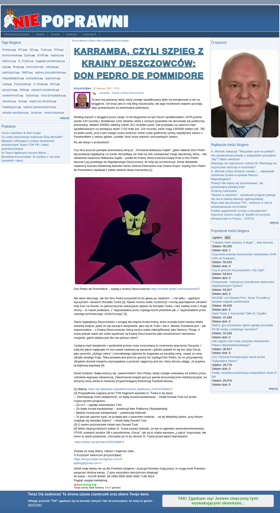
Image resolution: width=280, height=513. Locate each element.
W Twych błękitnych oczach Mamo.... (25, 152)
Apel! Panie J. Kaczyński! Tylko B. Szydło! (239, 313)
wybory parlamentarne (37, 107)
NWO (25, 72)
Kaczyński (20, 84)
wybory (55, 55)
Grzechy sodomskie (224, 191)
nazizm (30, 95)
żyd (4, 67)
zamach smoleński (43, 89)
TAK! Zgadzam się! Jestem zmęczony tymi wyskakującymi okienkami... (218, 500)
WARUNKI (35, 505)
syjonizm (50, 78)
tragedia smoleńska (48, 61)
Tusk (44, 49)
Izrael (34, 112)
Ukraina (7, 101)
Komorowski (10, 55)
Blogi (92, 40)
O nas (55, 34)
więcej (64, 118)
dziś (227, 237)
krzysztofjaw (82, 88)
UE (31, 49)
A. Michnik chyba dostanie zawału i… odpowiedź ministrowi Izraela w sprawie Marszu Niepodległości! (242, 175)
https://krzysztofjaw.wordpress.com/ (98, 459)
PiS (56, 49)
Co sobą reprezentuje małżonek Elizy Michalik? (32, 137)
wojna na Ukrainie (40, 101)
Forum (71, 34)
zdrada (50, 67)
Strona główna (16, 34)
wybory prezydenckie (48, 72)
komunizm (33, 67)
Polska (6, 49)
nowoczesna (52, 112)
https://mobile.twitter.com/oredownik (175, 289)
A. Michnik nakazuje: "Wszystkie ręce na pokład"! (243, 151)
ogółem (217, 237)
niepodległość (11, 78)
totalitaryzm (9, 107)
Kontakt (90, 34)
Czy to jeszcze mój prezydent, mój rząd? (238, 270)
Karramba (104, 93)
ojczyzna (8, 89)
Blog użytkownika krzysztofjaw (113, 40)
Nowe (40, 34)
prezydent (32, 78)
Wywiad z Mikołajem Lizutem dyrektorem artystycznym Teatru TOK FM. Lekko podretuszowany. (28, 144)
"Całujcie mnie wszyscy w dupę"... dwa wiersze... (243, 242)
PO (20, 49)
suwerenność (10, 95)
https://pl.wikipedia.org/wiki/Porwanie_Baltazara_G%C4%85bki (130, 389)
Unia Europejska (51, 95)
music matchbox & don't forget (21, 133)
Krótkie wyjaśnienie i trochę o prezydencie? (239, 210)
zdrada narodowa (13, 112)
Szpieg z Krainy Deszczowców (128, 93)
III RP (41, 55)
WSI (22, 89)
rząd (5, 84)
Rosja (17, 67)
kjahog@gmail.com (87, 463)
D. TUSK (23, 61)
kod (20, 101)
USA (53, 84)
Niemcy (7, 61)
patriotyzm (9, 72)
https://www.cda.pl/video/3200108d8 (99, 442)
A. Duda (38, 84)
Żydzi (27, 55)
